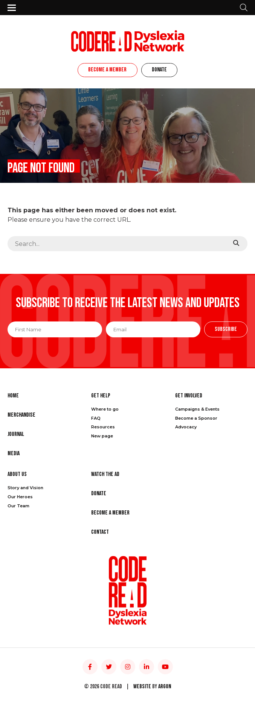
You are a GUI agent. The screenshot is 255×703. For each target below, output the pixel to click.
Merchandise (21, 415)
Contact (100, 532)
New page (102, 436)
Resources (103, 427)
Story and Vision (25, 487)
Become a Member (107, 69)
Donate (159, 69)
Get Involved (188, 395)
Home (13, 395)
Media (14, 453)
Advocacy (186, 427)
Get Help (100, 395)
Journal (16, 434)
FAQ (96, 418)
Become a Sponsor (196, 418)
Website (142, 686)
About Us (17, 474)
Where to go (105, 409)
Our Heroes (20, 496)
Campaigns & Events (197, 409)
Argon (164, 686)
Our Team (18, 505)
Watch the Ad (105, 474)
